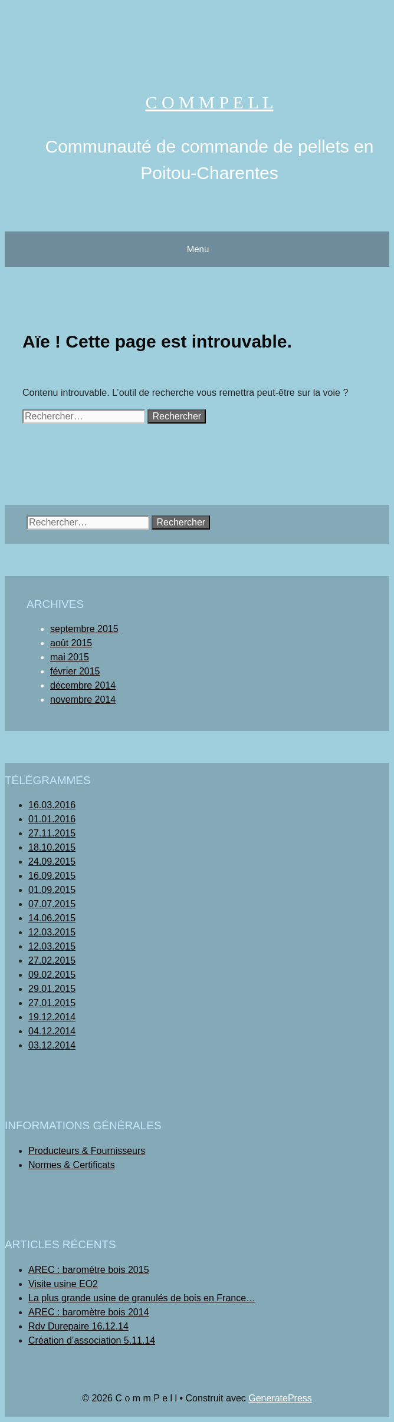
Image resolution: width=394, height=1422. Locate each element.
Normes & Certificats (71, 1165)
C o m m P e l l (210, 102)
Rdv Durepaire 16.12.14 (78, 1326)
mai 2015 (69, 657)
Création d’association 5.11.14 (91, 1340)
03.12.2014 (51, 1045)
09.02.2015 (51, 975)
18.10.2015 (51, 847)
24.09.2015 (51, 861)
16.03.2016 (51, 805)
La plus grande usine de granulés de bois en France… (141, 1298)
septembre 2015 (84, 629)
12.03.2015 (51, 932)
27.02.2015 (51, 960)
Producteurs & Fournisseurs (86, 1151)
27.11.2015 (51, 833)
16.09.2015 (51, 876)
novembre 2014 (83, 700)
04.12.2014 (51, 1031)
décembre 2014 (83, 685)
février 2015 (75, 671)
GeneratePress (280, 1398)
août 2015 (71, 643)
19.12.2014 (51, 1017)
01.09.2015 (51, 890)
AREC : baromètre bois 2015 (88, 1270)
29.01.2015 (51, 989)
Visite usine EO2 (63, 1284)
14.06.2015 (51, 918)
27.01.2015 (51, 1003)
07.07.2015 (51, 904)
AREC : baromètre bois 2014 (88, 1312)
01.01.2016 (51, 819)
